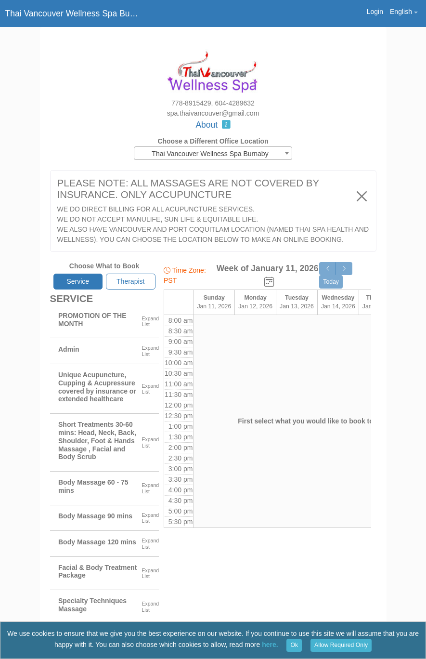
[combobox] (213, 153)
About (212, 125)
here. (270, 644)
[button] (404, 11)
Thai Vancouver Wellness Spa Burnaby (72, 13)
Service (77, 281)
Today (331, 281)
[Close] (361, 196)
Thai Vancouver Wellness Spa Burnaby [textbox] (210, 154)
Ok (294, 645)
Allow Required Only (341, 645)
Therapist (130, 281)
